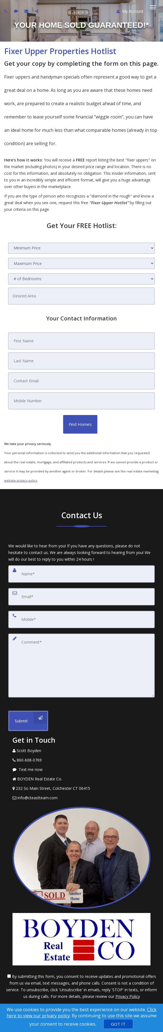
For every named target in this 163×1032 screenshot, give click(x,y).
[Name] (81, 574)
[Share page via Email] (37, 11)
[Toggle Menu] (153, 7)
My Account (130, 11)
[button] (80, 424)
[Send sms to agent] (16, 11)
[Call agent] (6, 11)
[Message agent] (81, 769)
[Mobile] (81, 619)
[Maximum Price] (81, 263)
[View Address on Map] (81, 788)
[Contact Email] (81, 380)
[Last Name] (81, 361)
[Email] (81, 596)
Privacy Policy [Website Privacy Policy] (127, 996)
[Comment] (81, 665)
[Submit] (28, 721)
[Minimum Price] (81, 248)
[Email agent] (27, 11)
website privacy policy (20, 480)
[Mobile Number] (81, 400)
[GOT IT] (118, 1024)
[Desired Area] (81, 296)
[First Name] (81, 341)
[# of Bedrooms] (81, 279)
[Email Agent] (81, 798)
